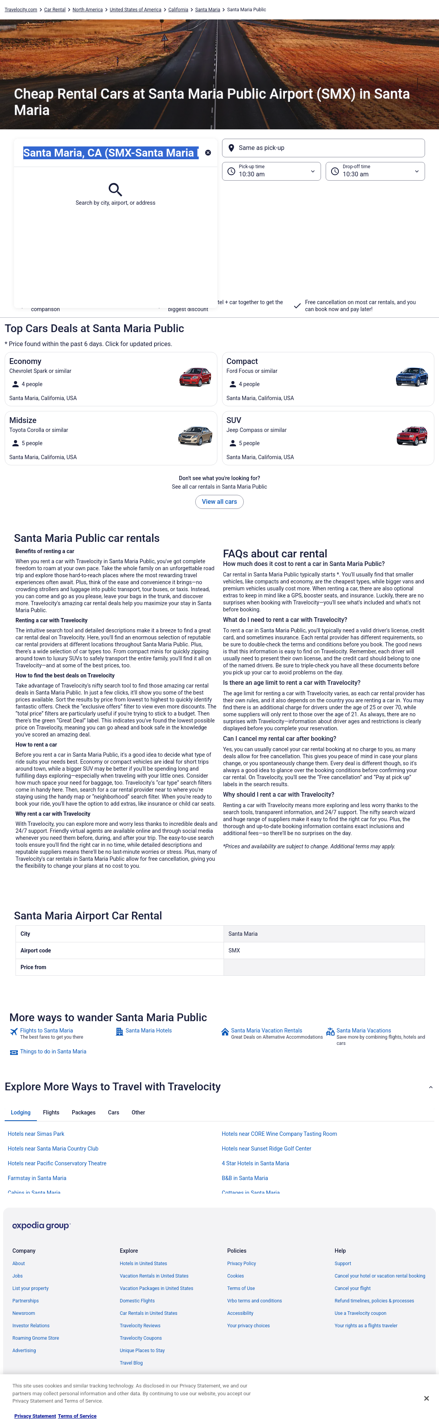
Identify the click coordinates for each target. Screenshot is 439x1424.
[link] (61, 1036)
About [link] (18, 1263)
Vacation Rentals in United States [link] (154, 1276)
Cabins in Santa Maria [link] (34, 1193)
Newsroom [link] (23, 1313)
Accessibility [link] (240, 1313)
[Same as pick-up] (323, 148)
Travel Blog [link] (131, 1363)
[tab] (21, 1112)
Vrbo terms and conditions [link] (254, 1301)
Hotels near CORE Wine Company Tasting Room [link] (279, 1134)
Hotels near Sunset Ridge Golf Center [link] (267, 1148)
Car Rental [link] (55, 9)
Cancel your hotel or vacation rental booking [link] (380, 1276)
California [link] (178, 9)
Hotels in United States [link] (143, 1263)
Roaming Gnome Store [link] (35, 1338)
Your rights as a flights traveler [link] (366, 1325)
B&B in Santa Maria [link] (245, 1178)
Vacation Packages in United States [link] (156, 1288)
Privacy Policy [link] (241, 1263)
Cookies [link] (235, 1276)
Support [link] (343, 1263)
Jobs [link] (17, 1276)
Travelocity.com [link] (21, 9)
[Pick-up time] (271, 171)
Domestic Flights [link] (137, 1301)
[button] (219, 244)
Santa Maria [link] (207, 9)
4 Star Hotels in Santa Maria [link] (256, 1163)
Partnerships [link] (25, 1301)
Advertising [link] (24, 1350)
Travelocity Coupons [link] (141, 1338)
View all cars (219, 501)
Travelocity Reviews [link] (140, 1325)
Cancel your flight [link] (353, 1288)
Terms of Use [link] (241, 1288)
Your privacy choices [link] (248, 1325)
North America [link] (88, 9)
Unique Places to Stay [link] (142, 1350)
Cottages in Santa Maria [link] (251, 1193)
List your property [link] (30, 1288)
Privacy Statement (35, 1416)
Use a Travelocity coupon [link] (360, 1313)
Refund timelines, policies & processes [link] (374, 1301)
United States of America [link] (135, 9)
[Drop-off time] (375, 171)
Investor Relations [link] (31, 1325)
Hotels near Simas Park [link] (36, 1134)
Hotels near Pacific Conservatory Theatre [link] (57, 1163)
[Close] (426, 1398)
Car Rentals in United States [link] (148, 1313)
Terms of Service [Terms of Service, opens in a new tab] (77, 1416)
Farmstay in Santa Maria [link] (37, 1178)
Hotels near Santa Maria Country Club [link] (53, 1148)
